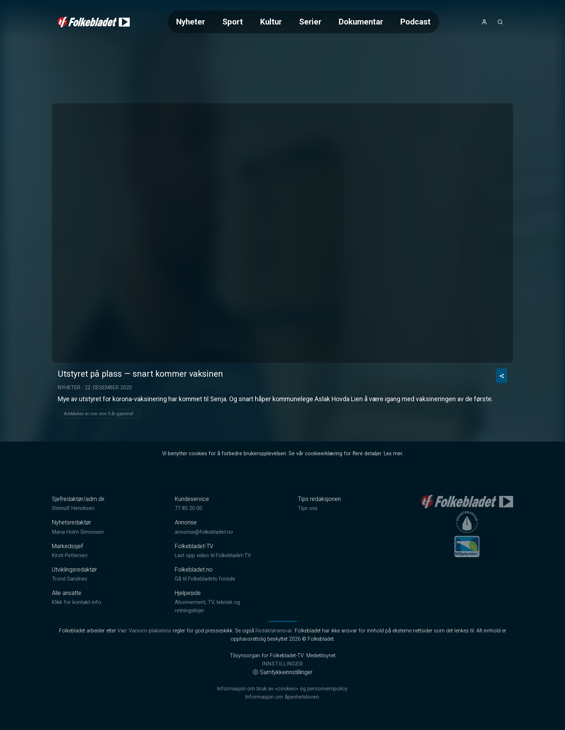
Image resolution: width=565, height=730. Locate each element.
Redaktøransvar (273, 631)
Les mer (393, 454)
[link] (94, 21)
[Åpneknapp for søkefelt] (500, 22)
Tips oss (307, 508)
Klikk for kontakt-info (76, 602)
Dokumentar (361, 21)
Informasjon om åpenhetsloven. (282, 697)
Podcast (415, 21)
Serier (310, 21)
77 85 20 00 (188, 508)
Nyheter (190, 21)
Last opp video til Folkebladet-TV (213, 555)
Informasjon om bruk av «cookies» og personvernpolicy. (282, 689)
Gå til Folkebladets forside (205, 579)
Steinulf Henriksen (73, 508)
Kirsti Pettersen (70, 555)
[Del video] (501, 375)
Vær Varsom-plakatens (144, 631)
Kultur (271, 21)
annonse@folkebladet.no (204, 532)
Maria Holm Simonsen (78, 532)
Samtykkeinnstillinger (282, 672)
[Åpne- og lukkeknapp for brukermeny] (484, 22)
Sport (232, 21)
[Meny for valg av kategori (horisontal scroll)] (303, 21)
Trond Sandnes (69, 579)
